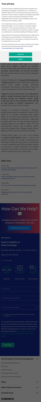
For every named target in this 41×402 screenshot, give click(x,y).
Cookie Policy (19, 48)
